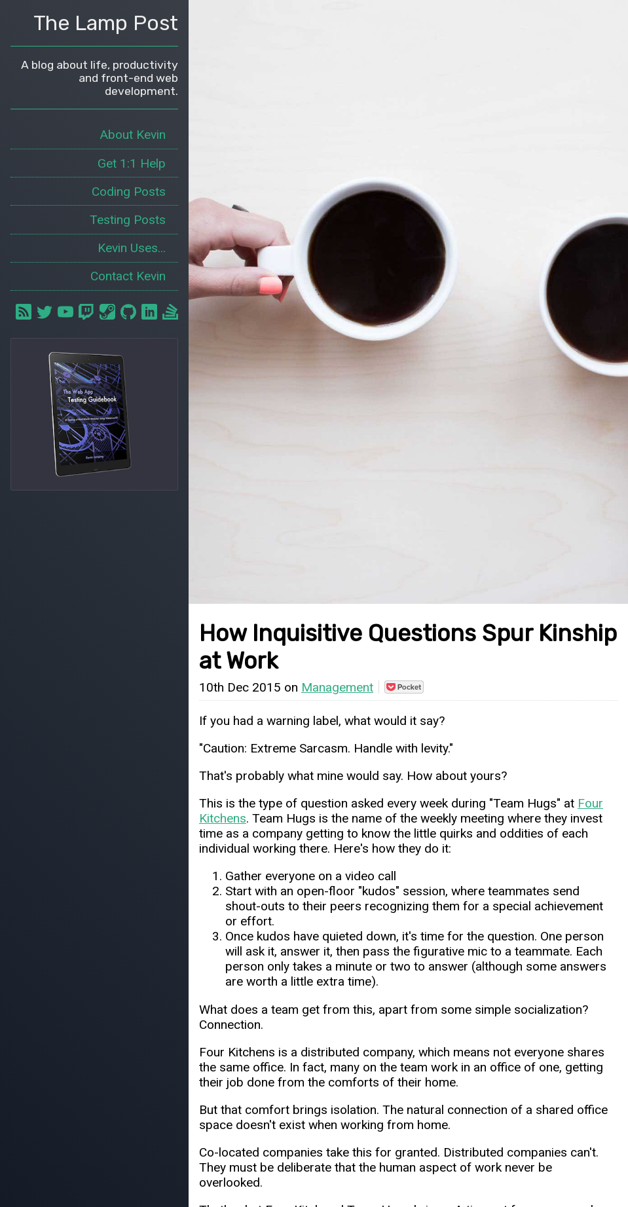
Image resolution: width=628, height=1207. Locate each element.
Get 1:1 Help (132, 163)
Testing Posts (128, 219)
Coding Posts (129, 191)
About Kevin (133, 134)
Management (337, 687)
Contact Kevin (128, 276)
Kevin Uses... (132, 247)
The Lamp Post (105, 22)
